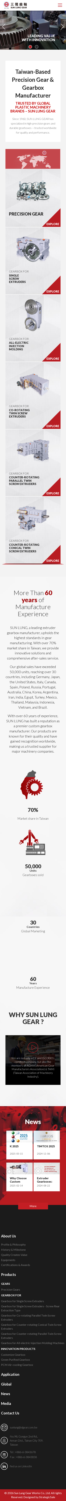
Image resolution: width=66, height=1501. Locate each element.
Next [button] (62, 25)
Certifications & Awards (15, 1265)
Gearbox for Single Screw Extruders (22, 1301)
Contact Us (10, 1413)
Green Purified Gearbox (15, 1359)
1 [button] (30, 47)
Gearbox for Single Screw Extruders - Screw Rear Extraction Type (30, 1308)
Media (6, 1403)
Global (6, 1384)
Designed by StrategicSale (39, 1497)
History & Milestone (13, 1249)
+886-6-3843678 (25, 1452)
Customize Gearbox (13, 1354)
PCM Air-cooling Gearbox (17, 1364)
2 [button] (36, 47)
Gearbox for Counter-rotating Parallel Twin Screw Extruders (31, 1335)
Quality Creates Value (14, 1254)
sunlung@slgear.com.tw (23, 1427)
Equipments (8, 1260)
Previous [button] (4, 25)
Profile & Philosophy (13, 1244)
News (5, 1394)
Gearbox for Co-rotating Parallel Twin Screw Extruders (28, 1317)
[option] (33, 25)
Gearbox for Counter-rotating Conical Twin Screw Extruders (31, 1326)
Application (10, 1374)
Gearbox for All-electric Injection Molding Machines (32, 1343)
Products (8, 1274)
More (33, 1206)
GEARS (5, 1283)
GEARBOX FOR (19, 271)
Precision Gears (10, 1289)
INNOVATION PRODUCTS (18, 1348)
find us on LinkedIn (21, 1466)
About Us (8, 1236)
